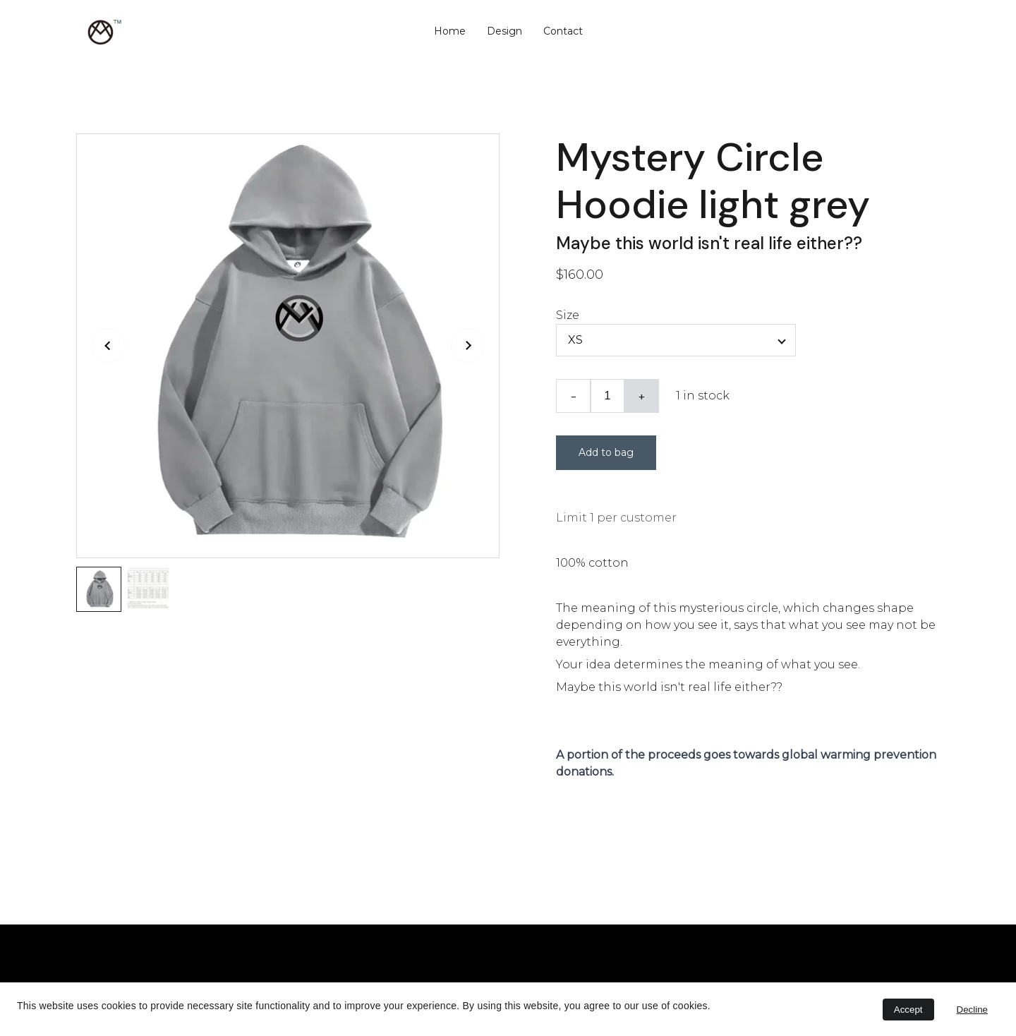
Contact (563, 31)
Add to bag (606, 452)
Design (504, 31)
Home (450, 31)
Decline (972, 1009)
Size (567, 315)
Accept (908, 1009)
